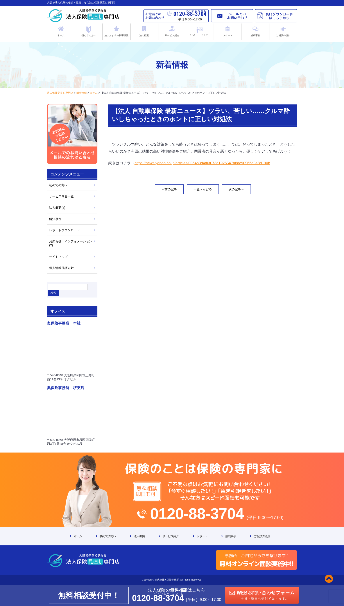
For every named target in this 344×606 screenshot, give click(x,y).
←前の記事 (169, 189)
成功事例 (230, 536)
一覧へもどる (203, 189)
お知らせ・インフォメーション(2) (70, 243)
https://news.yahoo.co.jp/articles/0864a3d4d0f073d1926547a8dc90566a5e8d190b (202, 163)
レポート (202, 536)
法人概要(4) (57, 207)
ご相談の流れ (262, 536)
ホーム (78, 536)
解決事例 (55, 219)
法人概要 (139, 536)
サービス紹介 (170, 536)
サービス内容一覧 (61, 196)
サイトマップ (58, 256)
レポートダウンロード (64, 230)
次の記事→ (236, 189)
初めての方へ (58, 185)
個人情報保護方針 (61, 268)
